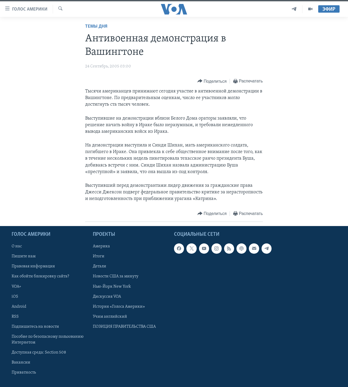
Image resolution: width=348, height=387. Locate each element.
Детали (99, 266)
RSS (15, 316)
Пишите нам (24, 256)
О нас (17, 246)
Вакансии (21, 362)
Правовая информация (33, 266)
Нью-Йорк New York (112, 286)
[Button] (211, 81)
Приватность (24, 372)
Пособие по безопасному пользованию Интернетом (48, 339)
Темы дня (96, 26)
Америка (101, 246)
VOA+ (16, 286)
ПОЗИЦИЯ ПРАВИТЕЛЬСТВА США (124, 326)
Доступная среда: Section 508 (39, 352)
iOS (15, 296)
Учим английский (110, 316)
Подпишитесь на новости (35, 326)
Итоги (98, 256)
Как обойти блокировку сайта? (40, 276)
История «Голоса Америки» (119, 306)
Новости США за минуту (115, 276)
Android (19, 306)
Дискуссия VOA (107, 296)
